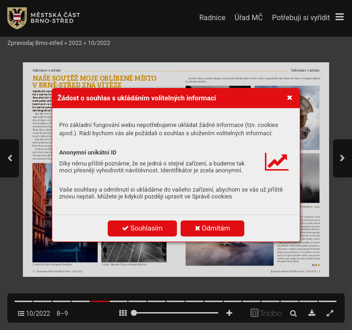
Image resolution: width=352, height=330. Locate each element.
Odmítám (213, 228)
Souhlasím (142, 228)
